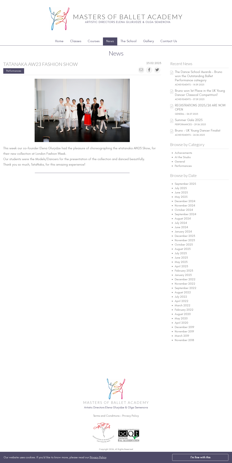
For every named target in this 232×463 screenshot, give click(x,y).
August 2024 (183, 218)
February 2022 (184, 309)
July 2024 (181, 223)
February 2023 (184, 270)
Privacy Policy (130, 415)
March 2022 (182, 305)
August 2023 (182, 249)
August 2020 (183, 314)
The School (129, 41)
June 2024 (181, 227)
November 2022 (185, 283)
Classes (75, 41)
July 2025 (181, 188)
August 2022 (183, 292)
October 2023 (184, 244)
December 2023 (185, 236)
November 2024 (185, 205)
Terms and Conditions (106, 415)
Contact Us (168, 41)
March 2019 (182, 335)
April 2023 (181, 266)
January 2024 (183, 231)
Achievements (183, 153)
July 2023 (181, 253)
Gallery (148, 41)
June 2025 (181, 192)
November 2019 (184, 331)
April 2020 (181, 322)
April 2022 (181, 301)
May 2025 (181, 196)
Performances (13, 70)
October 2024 (184, 210)
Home (59, 41)
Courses (94, 41)
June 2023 (181, 257)
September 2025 (185, 183)
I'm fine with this (200, 457)
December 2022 (185, 279)
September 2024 (185, 214)
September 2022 (185, 288)
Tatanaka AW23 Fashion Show (40, 64)
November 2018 (184, 340)
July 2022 (181, 296)
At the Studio (183, 157)
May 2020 (181, 318)
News (110, 41)
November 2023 (185, 240)
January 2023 (183, 275)
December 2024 (185, 201)
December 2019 (184, 327)
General (180, 161)
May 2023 (181, 262)
